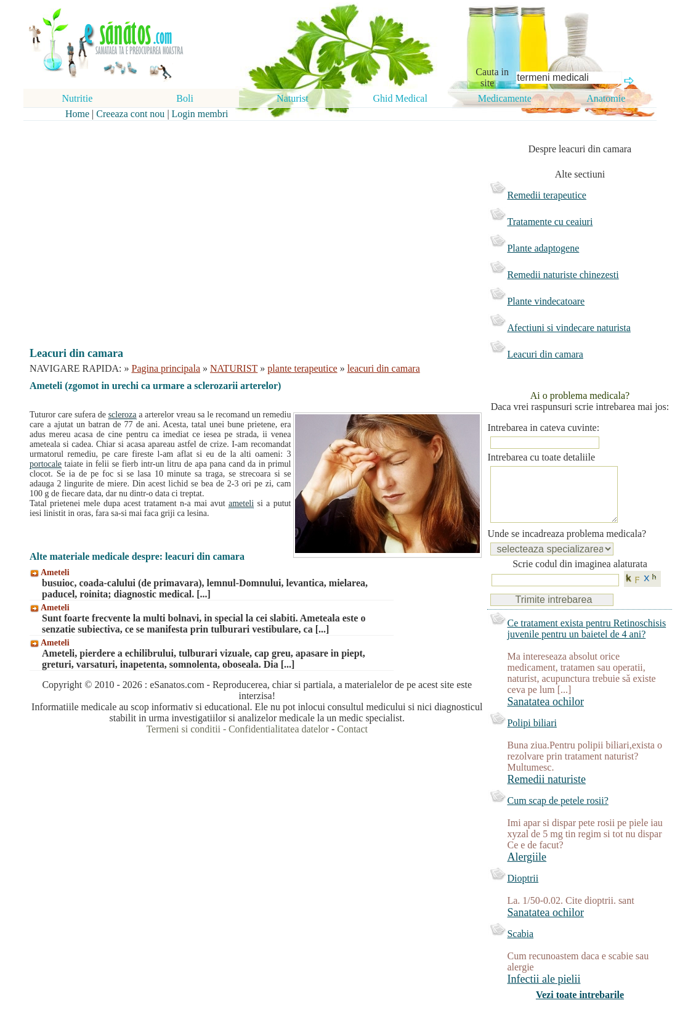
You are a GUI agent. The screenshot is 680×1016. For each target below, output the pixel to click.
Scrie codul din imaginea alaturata (579, 576)
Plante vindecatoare (546, 301)
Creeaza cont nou (130, 114)
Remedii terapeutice (546, 195)
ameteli (241, 503)
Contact (352, 729)
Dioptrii (522, 890)
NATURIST (233, 368)
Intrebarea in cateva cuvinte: (543, 427)
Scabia (520, 946)
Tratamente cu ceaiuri (550, 221)
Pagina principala (166, 368)
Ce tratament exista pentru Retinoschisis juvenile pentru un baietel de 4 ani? (586, 641)
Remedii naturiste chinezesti (562, 274)
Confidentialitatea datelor (279, 729)
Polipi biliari (531, 735)
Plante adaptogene (543, 248)
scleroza (122, 414)
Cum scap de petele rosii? (557, 813)
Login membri (200, 114)
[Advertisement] (248, 223)
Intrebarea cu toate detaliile (541, 457)
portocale (46, 464)
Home (77, 114)
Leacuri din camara (545, 354)
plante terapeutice (302, 368)
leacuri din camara (383, 368)
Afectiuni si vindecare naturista (568, 327)
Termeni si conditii (183, 729)
